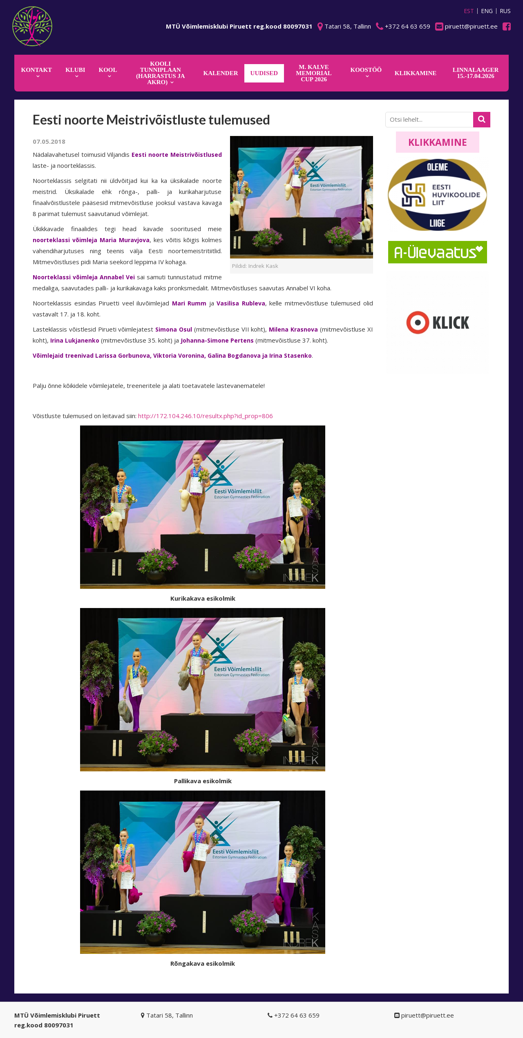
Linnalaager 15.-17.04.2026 (476, 73)
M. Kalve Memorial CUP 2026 (314, 73)
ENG (487, 11)
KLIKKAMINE (416, 73)
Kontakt (36, 70)
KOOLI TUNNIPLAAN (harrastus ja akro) (160, 72)
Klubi (75, 70)
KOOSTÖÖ (366, 70)
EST (469, 11)
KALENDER (220, 73)
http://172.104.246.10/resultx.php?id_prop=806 (205, 416)
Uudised (264, 73)
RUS (505, 11)
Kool (108, 70)
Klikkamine (437, 142)
